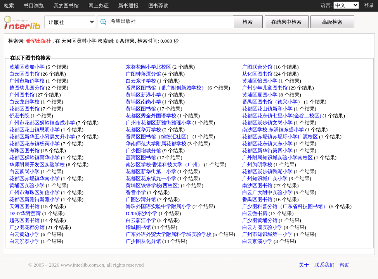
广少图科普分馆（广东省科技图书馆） (285, 206)
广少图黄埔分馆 (260, 220)
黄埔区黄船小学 (27, 67)
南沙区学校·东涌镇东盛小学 (273, 130)
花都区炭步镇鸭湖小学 (268, 171)
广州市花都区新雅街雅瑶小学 (159, 123)
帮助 (345, 265)
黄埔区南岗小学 (144, 102)
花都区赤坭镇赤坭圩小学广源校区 (280, 137)
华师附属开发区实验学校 (37, 164)
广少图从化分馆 (144, 241)
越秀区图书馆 (25, 220)
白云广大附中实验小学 (268, 192)
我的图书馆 (66, 6)
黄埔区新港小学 (144, 95)
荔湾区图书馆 (141, 157)
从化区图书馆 (258, 74)
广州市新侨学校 (27, 81)
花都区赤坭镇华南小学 (35, 178)
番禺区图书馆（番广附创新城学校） (167, 88)
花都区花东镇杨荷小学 (35, 143)
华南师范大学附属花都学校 (156, 143)
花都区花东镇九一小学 (151, 178)
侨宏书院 (20, 116)
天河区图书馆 (25, 206)
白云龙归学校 (25, 102)
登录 (369, 5)
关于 (304, 265)
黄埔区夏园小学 (260, 95)
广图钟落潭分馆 (144, 74)
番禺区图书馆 (258, 199)
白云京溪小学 (258, 241)
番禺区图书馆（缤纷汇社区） (159, 137)
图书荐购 (158, 6)
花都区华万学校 (144, 130)
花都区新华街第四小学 (268, 150)
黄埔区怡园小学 (260, 81)
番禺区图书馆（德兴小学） (273, 102)
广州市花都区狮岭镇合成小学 (42, 123)
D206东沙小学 (142, 213)
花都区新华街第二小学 (151, 171)
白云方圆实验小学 (263, 227)
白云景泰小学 (25, 241)
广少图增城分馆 (144, 150)
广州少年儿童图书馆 (265, 88)
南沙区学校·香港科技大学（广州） (165, 164)
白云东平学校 (141, 81)
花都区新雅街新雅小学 (35, 199)
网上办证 (98, 6)
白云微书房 (255, 213)
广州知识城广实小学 (265, 178)
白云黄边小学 (25, 234)
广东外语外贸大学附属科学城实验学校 (169, 234)
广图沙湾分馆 (141, 199)
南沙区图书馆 (258, 185)
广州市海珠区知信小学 (35, 192)
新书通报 (128, 6)
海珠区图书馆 (25, 150)
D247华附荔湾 (25, 213)
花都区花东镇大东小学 (268, 143)
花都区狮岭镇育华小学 (35, 157)
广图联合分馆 (258, 67)
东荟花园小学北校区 (149, 67)
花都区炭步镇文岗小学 (268, 123)
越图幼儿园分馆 (27, 88)
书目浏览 (34, 6)
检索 (9, 6)
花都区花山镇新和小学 (268, 109)
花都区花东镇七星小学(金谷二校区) (282, 116)
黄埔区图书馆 (141, 109)
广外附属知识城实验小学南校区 (278, 157)
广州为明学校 (258, 164)
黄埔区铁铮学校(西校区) (153, 185)
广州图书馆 (22, 95)
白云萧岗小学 (25, 171)
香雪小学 (136, 192)
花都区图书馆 (25, 109)
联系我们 (324, 265)
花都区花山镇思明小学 (35, 130)
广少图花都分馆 (27, 227)
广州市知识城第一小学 (268, 234)
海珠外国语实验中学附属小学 (159, 206)
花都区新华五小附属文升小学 (42, 137)
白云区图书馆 (25, 74)
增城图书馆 (139, 227)
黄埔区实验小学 (27, 185)
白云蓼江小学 (141, 220)
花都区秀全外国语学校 (151, 116)
